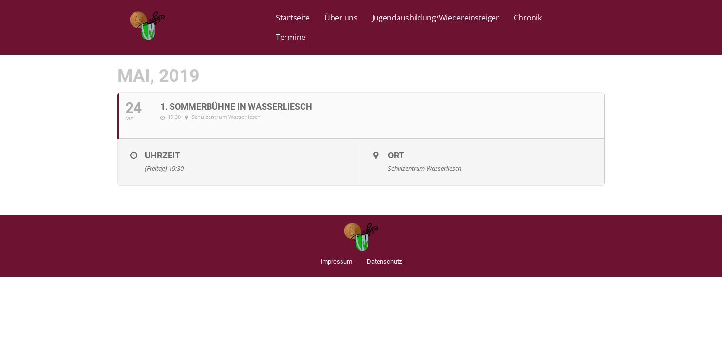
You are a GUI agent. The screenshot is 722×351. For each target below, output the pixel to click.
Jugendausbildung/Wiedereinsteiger (435, 17)
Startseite (293, 17)
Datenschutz (384, 261)
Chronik (528, 17)
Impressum (336, 261)
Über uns (341, 17)
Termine (290, 37)
